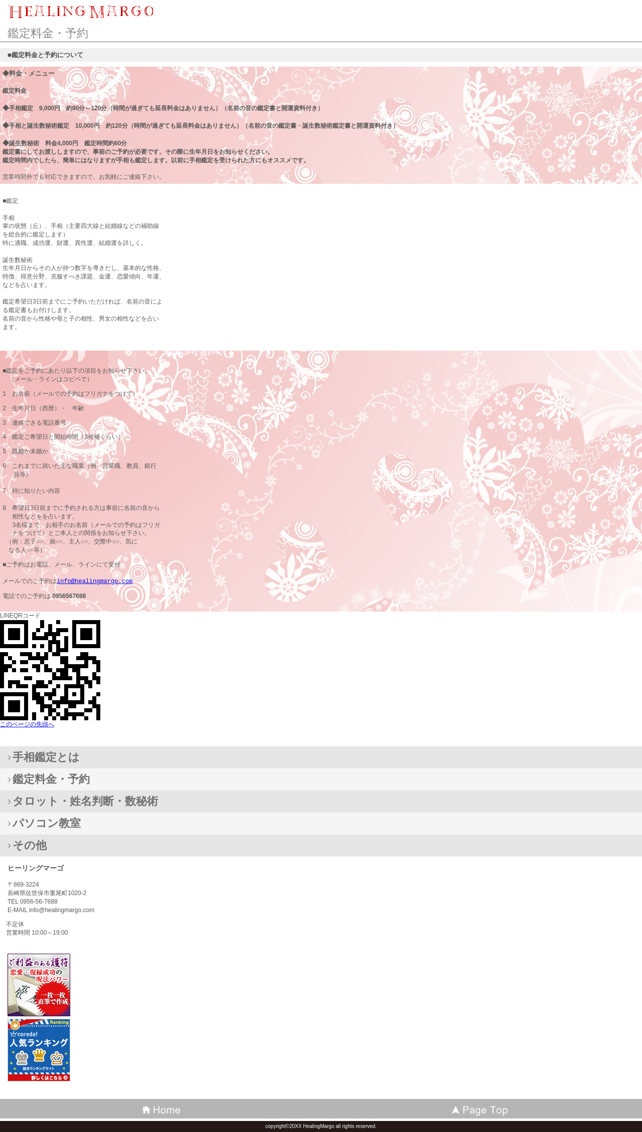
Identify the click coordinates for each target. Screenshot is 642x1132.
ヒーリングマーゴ (80, 12)
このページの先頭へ (27, 724)
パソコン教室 (47, 823)
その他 (30, 845)
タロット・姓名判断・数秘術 (85, 801)
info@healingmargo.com (94, 581)
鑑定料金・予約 (51, 779)
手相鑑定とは (46, 757)
